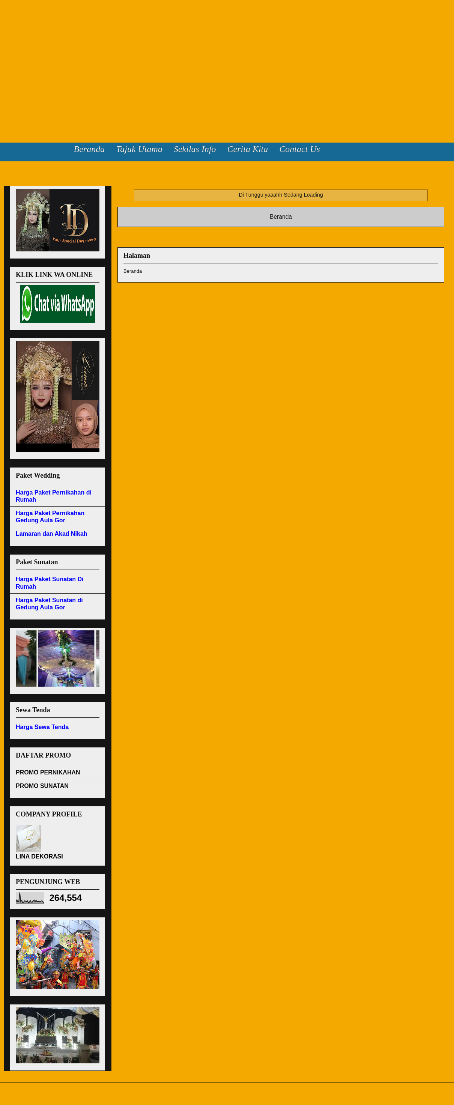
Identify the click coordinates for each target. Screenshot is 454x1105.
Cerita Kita (247, 149)
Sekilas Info (195, 149)
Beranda (89, 149)
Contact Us (299, 149)
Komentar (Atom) (294, 236)
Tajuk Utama (139, 149)
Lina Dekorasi (30, 23)
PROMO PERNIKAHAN (48, 772)
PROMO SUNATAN (42, 786)
